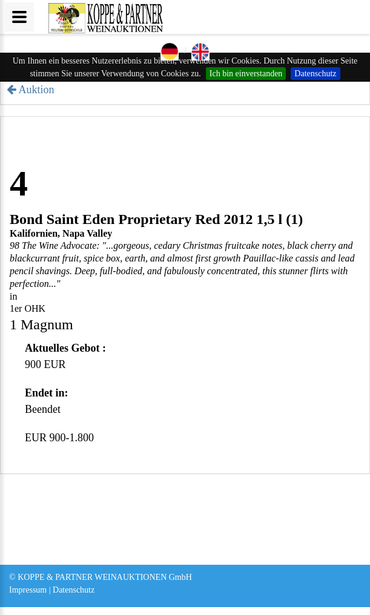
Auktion (37, 90)
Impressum (28, 589)
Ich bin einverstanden (246, 73)
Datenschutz (315, 73)
